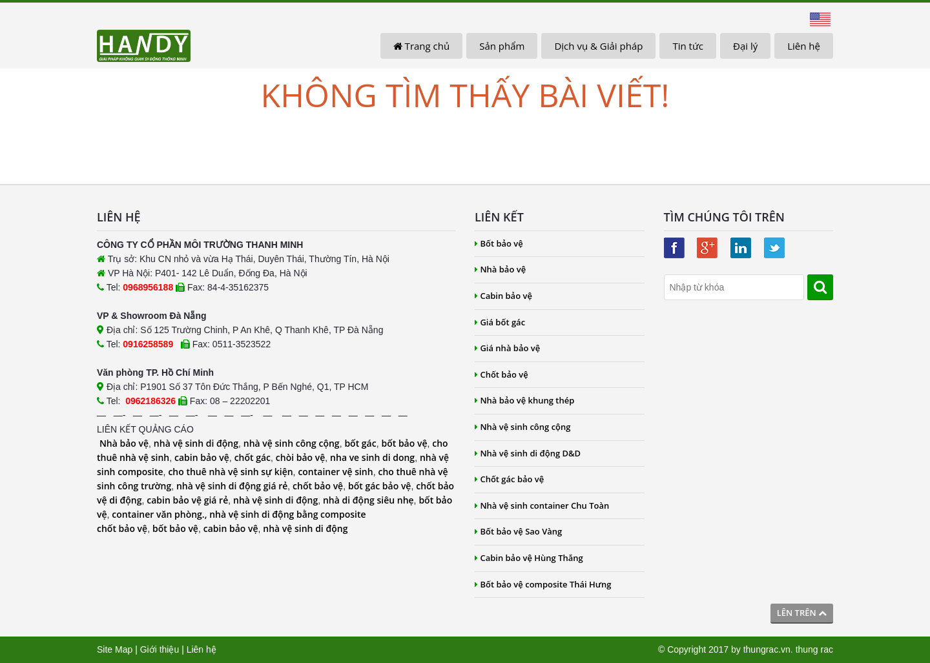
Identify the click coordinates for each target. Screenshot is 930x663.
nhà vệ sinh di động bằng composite (287, 514)
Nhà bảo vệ (124, 443)
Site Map (114, 649)
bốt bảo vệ (404, 443)
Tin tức (687, 45)
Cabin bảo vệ (503, 295)
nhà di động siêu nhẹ (368, 500)
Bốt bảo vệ (499, 243)
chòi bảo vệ (301, 457)
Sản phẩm (501, 45)
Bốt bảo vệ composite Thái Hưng (543, 584)
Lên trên (802, 612)
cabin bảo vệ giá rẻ (187, 500)
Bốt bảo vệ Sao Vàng (518, 531)
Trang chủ (421, 45)
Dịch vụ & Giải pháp (598, 45)
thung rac (814, 649)
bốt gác (360, 443)
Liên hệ (803, 45)
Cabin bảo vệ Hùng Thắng (529, 558)
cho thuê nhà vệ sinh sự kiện (230, 471)
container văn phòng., (160, 514)
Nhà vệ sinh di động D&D (528, 453)
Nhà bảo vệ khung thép (524, 400)
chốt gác (252, 457)
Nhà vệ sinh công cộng (523, 427)
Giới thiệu (160, 649)
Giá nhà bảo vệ (507, 348)
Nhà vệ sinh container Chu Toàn (542, 505)
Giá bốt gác (500, 322)
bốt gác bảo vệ (379, 486)
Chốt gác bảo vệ (509, 479)
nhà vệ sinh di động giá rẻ (231, 486)
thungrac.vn (766, 649)
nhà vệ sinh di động (196, 443)
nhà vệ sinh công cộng (291, 443)
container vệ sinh (335, 471)
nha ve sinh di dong (372, 457)
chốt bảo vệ (318, 486)
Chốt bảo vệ (501, 374)
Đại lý (745, 45)
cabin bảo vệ (201, 457)
